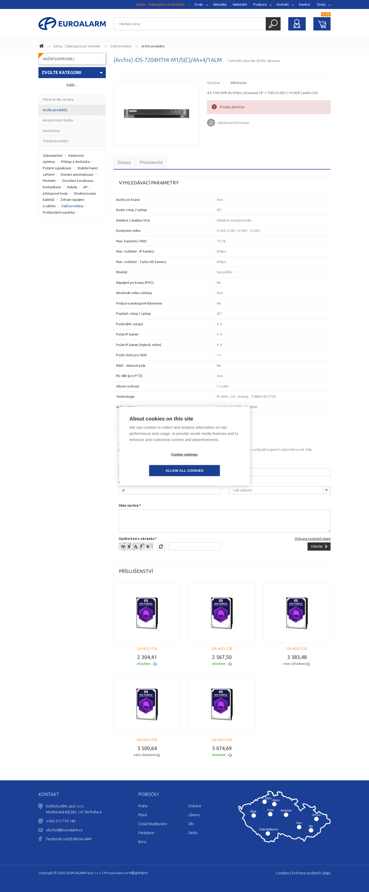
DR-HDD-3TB (297, 649)
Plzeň (142, 815)
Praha (142, 806)
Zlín (191, 824)
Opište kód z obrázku (137, 538)
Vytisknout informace (233, 122)
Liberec (194, 815)
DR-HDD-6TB (222, 740)
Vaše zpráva (129, 505)
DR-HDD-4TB (147, 740)
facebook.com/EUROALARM (68, 839)
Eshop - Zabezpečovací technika (160, 4)
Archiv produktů (153, 46)
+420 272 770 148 (60, 821)
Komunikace (52, 187)
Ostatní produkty (55, 141)
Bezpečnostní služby (58, 120)
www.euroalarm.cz (42, 46)
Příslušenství (151, 162)
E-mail (124, 482)
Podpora (260, 4)
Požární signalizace (57, 168)
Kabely (72, 187)
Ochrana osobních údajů (313, 538)
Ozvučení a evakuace (77, 180)
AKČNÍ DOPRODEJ (58, 59)
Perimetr (49, 180)
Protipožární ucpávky (59, 212)
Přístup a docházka (75, 161)
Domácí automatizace (77, 174)
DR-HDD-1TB (147, 649)
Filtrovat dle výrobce (58, 99)
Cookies (282, 873)
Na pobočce (238, 482)
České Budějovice (152, 824)
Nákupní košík (322, 23)
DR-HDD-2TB (222, 649)
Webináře (240, 4)
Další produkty (120, 46)
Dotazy (124, 162)
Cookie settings (155, 462)
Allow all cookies (214, 462)
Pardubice (146, 833)
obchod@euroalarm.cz (64, 830)
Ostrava (194, 806)
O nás (198, 4)
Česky (321, 4)
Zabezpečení (52, 155)
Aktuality (220, 4)
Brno (142, 842)
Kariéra (304, 4)
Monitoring (51, 130)
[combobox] (279, 490)
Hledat (273, 23)
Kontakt (283, 4)
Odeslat (317, 546)
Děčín (192, 833)
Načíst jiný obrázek (161, 546)
